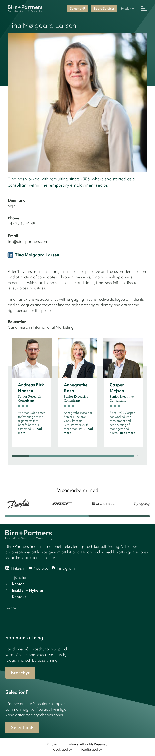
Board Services (104, 9)
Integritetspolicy (90, 749)
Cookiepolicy (62, 749)
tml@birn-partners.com (28, 241)
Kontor (14, 583)
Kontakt (15, 596)
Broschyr (20, 673)
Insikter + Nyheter (24, 590)
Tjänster (16, 577)
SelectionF (77, 9)
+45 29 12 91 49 (21, 223)
